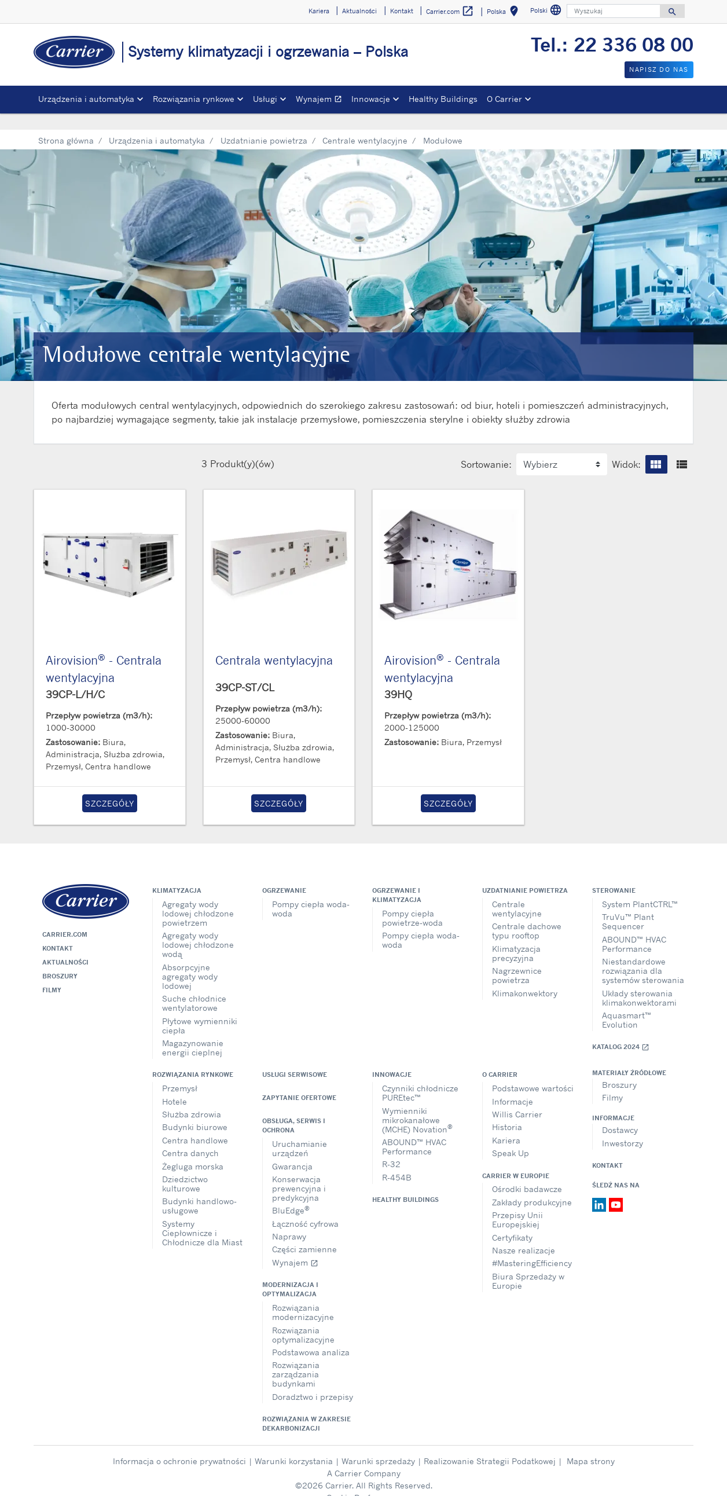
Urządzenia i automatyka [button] (86, 99)
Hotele (174, 1085)
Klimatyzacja (176, 874)
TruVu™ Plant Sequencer (628, 904)
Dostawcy (620, 1113)
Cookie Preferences (363, 1481)
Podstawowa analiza (311, 1335)
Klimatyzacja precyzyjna (516, 936)
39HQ (398, 677)
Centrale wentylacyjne (364, 124)
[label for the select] (561, 448)
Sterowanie (614, 874)
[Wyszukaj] (613, 11)
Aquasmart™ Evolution (626, 1003)
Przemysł (179, 1071)
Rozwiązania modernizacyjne (303, 1295)
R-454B (397, 1160)
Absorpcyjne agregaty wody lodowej (190, 959)
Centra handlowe (195, 1123)
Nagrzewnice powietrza (517, 958)
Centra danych (190, 1136)
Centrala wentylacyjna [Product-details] (274, 643)
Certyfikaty (512, 1221)
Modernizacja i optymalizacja (290, 1272)
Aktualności (65, 945)
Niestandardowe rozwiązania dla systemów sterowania (643, 954)
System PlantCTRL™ (640, 887)
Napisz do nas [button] (659, 69)
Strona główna (66, 124)
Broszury (60, 959)
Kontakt (57, 931)
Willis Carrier (517, 1097)
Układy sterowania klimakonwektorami (639, 981)
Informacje (512, 1085)
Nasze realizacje (523, 1233)
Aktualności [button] (359, 11)
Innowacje (392, 1058)
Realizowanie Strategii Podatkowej (490, 1444)
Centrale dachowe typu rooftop (526, 913)
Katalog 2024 (620, 1030)
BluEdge (291, 1192)
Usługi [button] (265, 99)
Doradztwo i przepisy (312, 1380)
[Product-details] (109, 548)
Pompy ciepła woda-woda (311, 891)
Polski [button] (547, 11)
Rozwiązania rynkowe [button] (193, 99)
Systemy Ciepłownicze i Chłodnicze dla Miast (202, 1216)
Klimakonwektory (524, 976)
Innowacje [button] (370, 99)
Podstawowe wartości (533, 1071)
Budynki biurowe (194, 1110)
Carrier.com (64, 918)
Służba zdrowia (191, 1097)
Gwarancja (292, 1149)
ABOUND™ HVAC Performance (634, 927)
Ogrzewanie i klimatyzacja (396, 878)
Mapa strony (591, 1444)
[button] (656, 447)
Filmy (51, 973)
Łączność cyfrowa (305, 1207)
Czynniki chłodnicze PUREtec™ (420, 1076)
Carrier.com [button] (450, 11)
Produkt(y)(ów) (242, 447)
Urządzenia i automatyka (157, 124)
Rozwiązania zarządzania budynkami (296, 1357)
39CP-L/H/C (75, 677)
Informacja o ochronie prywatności (179, 1444)
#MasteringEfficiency (532, 1246)
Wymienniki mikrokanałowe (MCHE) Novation (417, 1103)
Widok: (626, 447)
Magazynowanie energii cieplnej (192, 1030)
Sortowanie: (486, 447)
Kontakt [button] (401, 11)
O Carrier (499, 1058)
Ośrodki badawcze (527, 1172)
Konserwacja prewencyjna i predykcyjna (299, 1171)
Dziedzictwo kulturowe (185, 1166)
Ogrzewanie (284, 874)
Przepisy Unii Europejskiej (517, 1202)
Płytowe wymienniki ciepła (199, 1008)
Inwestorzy (622, 1126)
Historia (507, 1110)
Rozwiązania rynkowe (192, 1058)
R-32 (391, 1147)
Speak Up (510, 1136)
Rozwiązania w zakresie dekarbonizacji (306, 1407)
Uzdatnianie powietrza (264, 124)
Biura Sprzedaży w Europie (528, 1264)
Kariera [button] (319, 11)
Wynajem (321, 100)
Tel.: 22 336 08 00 (612, 45)
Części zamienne (304, 1232)
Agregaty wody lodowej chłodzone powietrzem (198, 896)
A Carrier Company (364, 1456)
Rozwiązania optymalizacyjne (303, 1318)
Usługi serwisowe (294, 1058)
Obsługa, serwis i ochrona (293, 1108)
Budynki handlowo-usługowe (199, 1188)
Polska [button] (505, 13)
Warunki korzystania (294, 1444)
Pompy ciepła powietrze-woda (412, 901)
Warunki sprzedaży (378, 1444)
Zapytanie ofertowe (299, 1081)
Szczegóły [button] (109, 786)
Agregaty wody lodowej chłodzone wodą (198, 928)
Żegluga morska (192, 1149)
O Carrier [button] (504, 99)
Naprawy (289, 1219)
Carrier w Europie (515, 1159)
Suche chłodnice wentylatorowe (194, 986)
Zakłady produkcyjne (532, 1185)
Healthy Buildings (443, 99)
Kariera (506, 1123)
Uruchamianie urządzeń (299, 1131)
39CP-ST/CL (244, 670)
